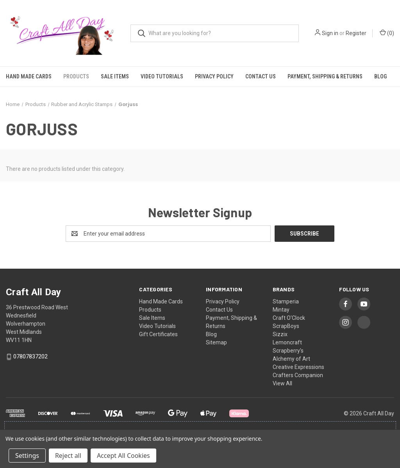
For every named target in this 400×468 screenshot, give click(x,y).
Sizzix (280, 334)
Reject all (68, 455)
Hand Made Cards (29, 76)
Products (76, 76)
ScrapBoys (286, 326)
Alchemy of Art (291, 359)
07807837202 (30, 356)
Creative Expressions (298, 367)
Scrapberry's (288, 350)
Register (356, 33)
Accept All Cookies (123, 455)
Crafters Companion (298, 375)
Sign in (330, 33)
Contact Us (260, 76)
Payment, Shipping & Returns (325, 76)
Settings (27, 455)
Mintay (281, 310)
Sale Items (115, 76)
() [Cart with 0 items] (387, 32)
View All (282, 383)
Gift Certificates (158, 334)
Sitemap (216, 342)
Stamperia (286, 301)
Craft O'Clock (289, 318)
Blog (380, 76)
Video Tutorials (162, 76)
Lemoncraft (287, 342)
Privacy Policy (214, 76)
